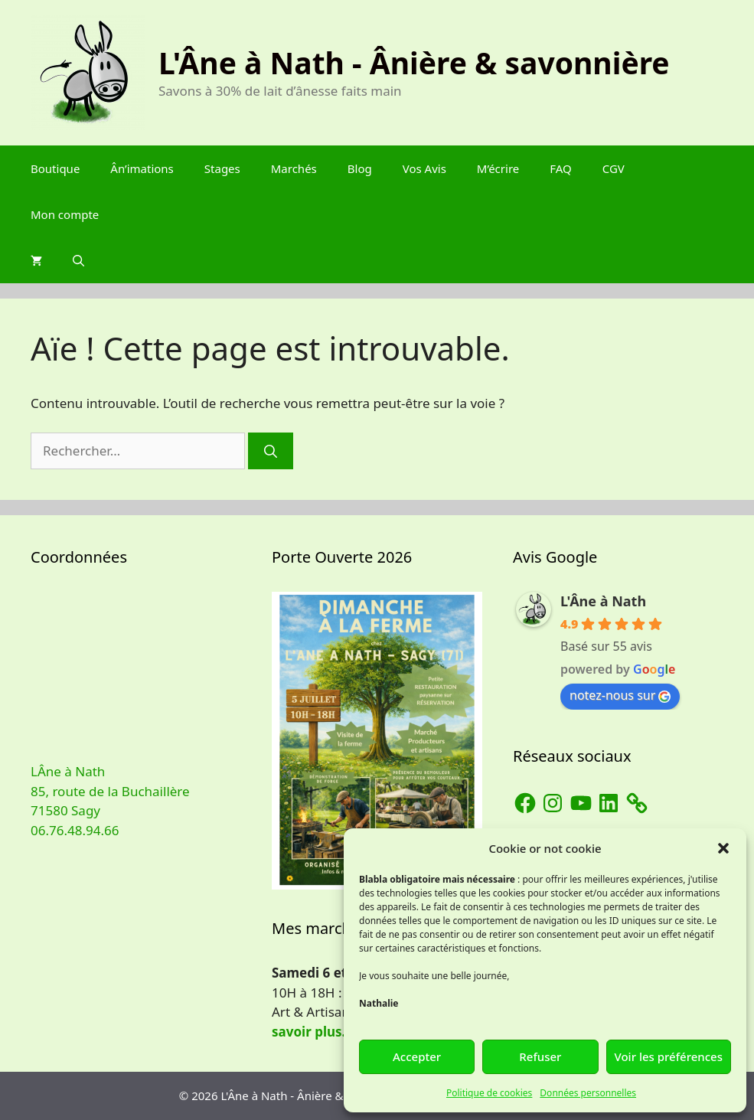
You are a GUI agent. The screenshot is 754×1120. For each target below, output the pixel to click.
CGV (613, 168)
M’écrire (498, 168)
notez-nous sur (620, 695)
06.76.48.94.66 (75, 830)
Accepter (417, 1056)
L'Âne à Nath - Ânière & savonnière (414, 62)
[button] (723, 848)
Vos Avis (424, 168)
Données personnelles (588, 1092)
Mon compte (65, 214)
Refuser (540, 1056)
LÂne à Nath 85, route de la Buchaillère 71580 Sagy (110, 790)
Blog (360, 168)
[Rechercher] (270, 451)
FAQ (561, 168)
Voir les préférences (669, 1056)
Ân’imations (141, 168)
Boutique (55, 168)
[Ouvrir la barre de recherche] (78, 260)
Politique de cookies (489, 1092)
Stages (222, 168)
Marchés (294, 168)
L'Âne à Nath (603, 601)
